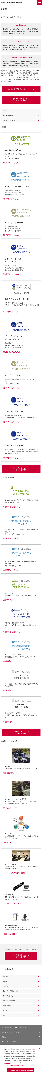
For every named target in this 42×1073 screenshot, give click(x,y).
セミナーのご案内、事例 (14, 873)
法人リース (6, 1010)
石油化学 (5, 986)
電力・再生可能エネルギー (11, 991)
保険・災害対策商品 (9, 1000)
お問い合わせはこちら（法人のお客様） (21, 100)
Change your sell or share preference (14, 1065)
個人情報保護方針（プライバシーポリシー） (14, 1027)
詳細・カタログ (10, 934)
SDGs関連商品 (7, 1005)
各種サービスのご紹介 (10, 120)
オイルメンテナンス (12, 808)
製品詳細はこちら (11, 163)
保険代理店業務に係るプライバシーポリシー (14, 1032)
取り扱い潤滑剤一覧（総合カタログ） (21, 89)
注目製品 (5, 110)
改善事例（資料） (11, 507)
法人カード (6, 1015)
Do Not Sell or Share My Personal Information (20, 1070)
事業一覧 (5, 976)
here (33, 1049)
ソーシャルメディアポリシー (10, 1041)
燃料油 (5, 981)
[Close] (39, 1048)
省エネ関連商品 (8, 996)
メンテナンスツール (12, 903)
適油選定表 (8, 773)
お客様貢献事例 (8, 115)
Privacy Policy (8, 1063)
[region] (21, 1059)
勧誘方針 (4, 1037)
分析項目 (7, 842)
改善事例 (7, 600)
